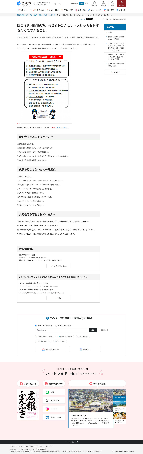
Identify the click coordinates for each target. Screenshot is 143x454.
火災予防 (52, 15)
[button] (94, 3)
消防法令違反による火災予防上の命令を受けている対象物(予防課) (116, 57)
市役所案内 (41, 449)
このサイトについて (16, 446)
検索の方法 (104, 330)
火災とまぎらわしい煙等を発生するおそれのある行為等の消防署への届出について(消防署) (116, 47)
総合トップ (57, 4)
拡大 (86, 3)
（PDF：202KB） (61, 127)
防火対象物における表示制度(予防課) (116, 65)
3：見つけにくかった (56, 293)
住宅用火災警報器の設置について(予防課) (116, 38)
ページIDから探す (64, 325)
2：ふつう (37, 286)
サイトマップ (49, 446)
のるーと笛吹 (60, 341)
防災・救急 (33, 15)
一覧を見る (116, 72)
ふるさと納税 (83, 336)
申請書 (110, 32)
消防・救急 (43, 15)
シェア (83, 19)
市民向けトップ (22, 15)
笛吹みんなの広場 (79, 415)
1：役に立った (25, 286)
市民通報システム (43, 341)
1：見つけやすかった (28, 293)
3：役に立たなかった (51, 286)
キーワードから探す (45, 325)
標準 (81, 3)
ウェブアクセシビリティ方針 (34, 446)
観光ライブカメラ (66, 336)
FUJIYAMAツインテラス (46, 336)
